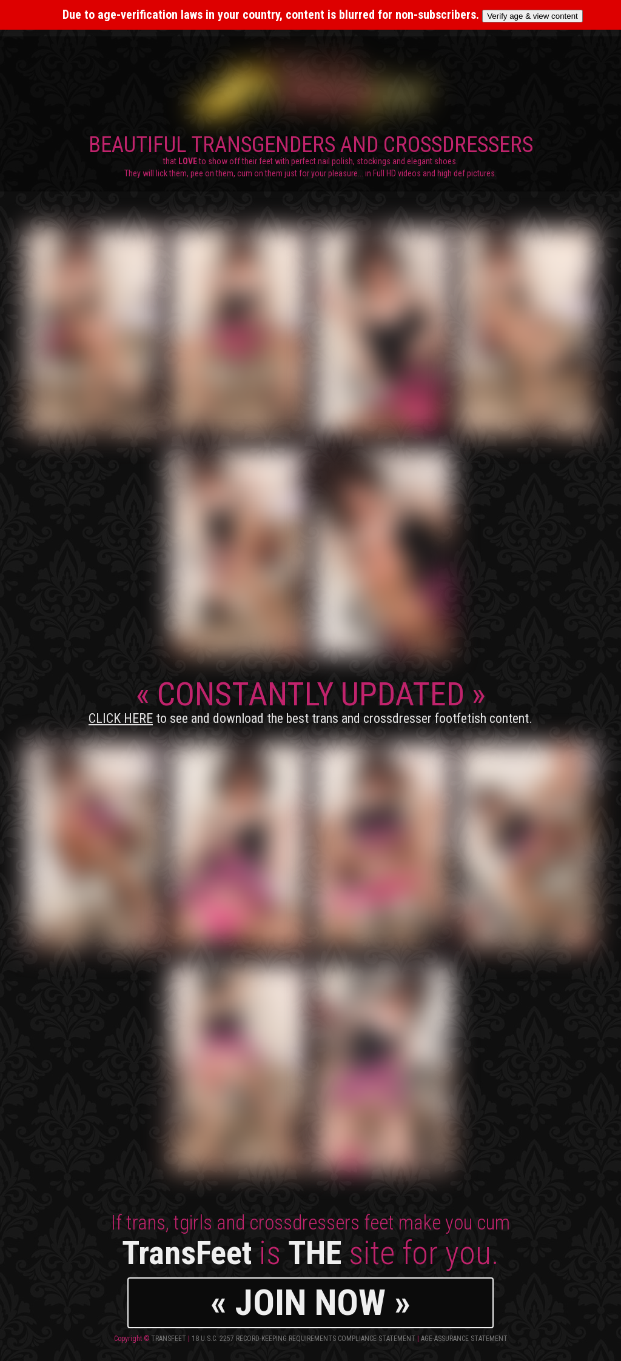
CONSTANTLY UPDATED (310, 700)
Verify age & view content (532, 16)
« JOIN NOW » (310, 1302)
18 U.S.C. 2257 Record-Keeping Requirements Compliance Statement (303, 1338)
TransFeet (168, 1338)
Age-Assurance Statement (464, 1338)
